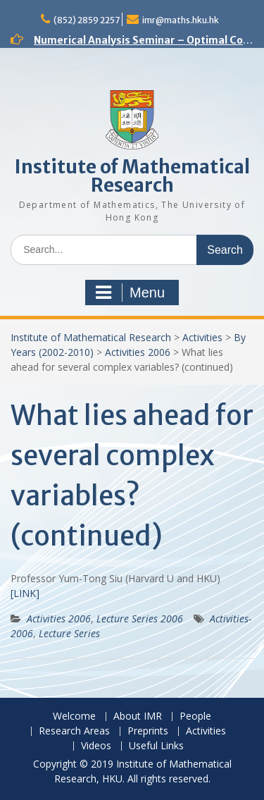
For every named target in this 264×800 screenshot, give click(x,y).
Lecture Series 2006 (139, 618)
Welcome (74, 716)
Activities (202, 337)
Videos (96, 746)
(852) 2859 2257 (87, 20)
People (195, 716)
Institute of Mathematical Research (132, 176)
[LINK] (25, 593)
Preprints (147, 731)
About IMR (137, 716)
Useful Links (156, 746)
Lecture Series (69, 633)
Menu (130, 292)
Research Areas (74, 731)
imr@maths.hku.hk (180, 20)
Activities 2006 (137, 352)
